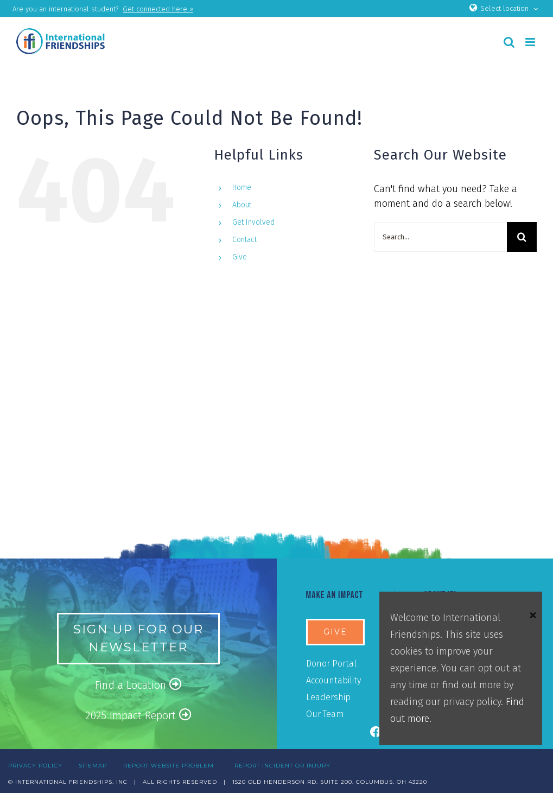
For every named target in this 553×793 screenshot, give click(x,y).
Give (239, 257)
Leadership (328, 697)
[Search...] (440, 237)
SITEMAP (93, 765)
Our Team (325, 714)
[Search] (522, 237)
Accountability (333, 680)
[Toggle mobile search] (509, 42)
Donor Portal (331, 663)
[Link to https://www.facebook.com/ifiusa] (376, 732)
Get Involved (253, 222)
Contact (244, 239)
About (241, 205)
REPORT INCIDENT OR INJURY (282, 765)
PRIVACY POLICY (35, 765)
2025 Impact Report (138, 715)
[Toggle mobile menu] (531, 42)
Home (241, 187)
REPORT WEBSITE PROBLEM (168, 765)
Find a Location (138, 685)
